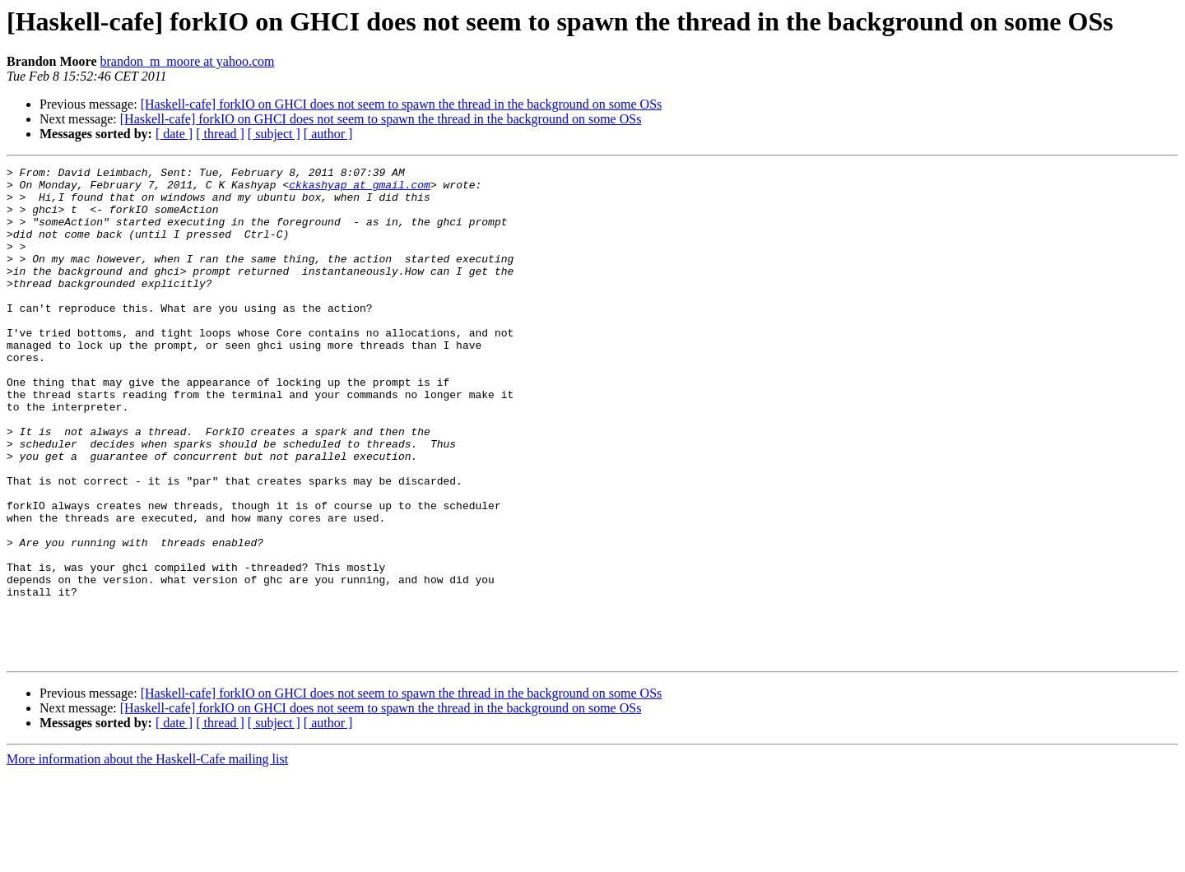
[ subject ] (274, 134)
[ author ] (328, 134)
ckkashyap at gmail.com (359, 189)
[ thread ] (220, 134)
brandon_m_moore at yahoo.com (187, 61)
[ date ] (174, 134)
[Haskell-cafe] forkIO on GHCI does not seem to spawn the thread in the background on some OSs (401, 104)
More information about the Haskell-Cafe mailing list (147, 858)
